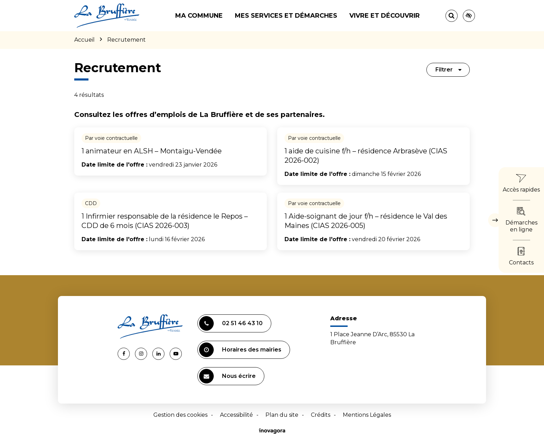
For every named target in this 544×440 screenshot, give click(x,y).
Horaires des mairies (240, 349)
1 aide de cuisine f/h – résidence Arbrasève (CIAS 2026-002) (365, 155)
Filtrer (448, 69)
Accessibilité (236, 415)
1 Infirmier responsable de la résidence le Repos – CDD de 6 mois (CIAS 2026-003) (165, 221)
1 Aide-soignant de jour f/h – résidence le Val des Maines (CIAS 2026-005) (365, 221)
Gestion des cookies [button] (180, 415)
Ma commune (199, 15)
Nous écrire (227, 376)
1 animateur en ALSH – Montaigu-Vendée (152, 151)
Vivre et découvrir (384, 15)
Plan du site (281, 415)
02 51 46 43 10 (231, 323)
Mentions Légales (367, 415)
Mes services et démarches (286, 15)
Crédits (320, 415)
